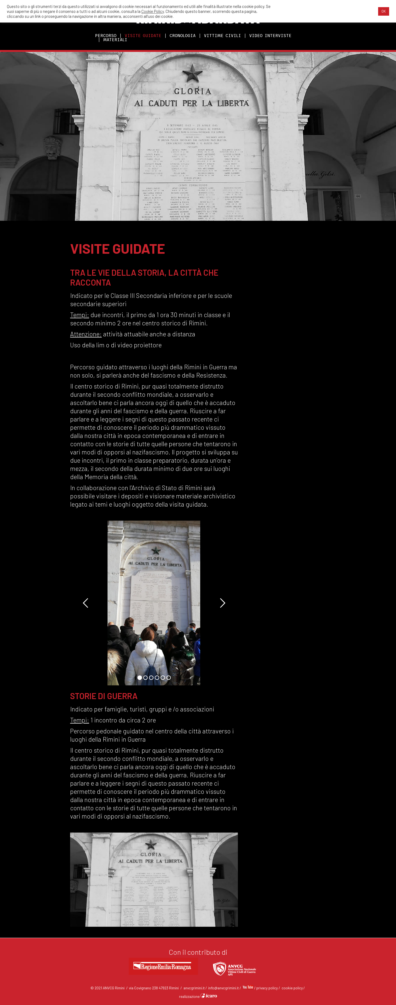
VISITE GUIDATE (143, 35)
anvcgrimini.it (194, 988)
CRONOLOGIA (182, 35)
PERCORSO (106, 35)
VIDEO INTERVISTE (270, 35)
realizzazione (198, 996)
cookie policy (292, 988)
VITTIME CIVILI (222, 35)
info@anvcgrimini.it (223, 988)
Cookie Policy (152, 11)
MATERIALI (115, 39)
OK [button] (383, 11)
